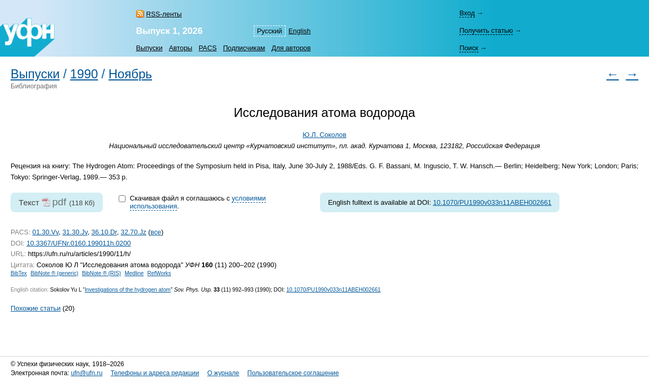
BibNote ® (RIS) (101, 273)
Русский (269, 31)
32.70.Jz (133, 232)
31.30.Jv (75, 232)
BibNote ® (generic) (54, 273)
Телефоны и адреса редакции (155, 373)
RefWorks (159, 273)
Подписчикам (244, 48)
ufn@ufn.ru (87, 373)
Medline (134, 273)
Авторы (180, 48)
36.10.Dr (104, 232)
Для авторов (290, 48)
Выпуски (149, 48)
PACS (208, 48)
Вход (467, 13)
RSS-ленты (164, 14)
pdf (59, 201)
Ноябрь (130, 74)
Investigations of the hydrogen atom (128, 290)
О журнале (223, 373)
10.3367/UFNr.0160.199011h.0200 (78, 243)
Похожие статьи (35, 308)
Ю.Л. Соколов (324, 135)
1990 (84, 74)
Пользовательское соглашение (293, 373)
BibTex (19, 273)
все (155, 232)
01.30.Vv (45, 232)
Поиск (468, 48)
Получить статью (486, 30)
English (300, 31)
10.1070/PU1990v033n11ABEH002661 (492, 202)
